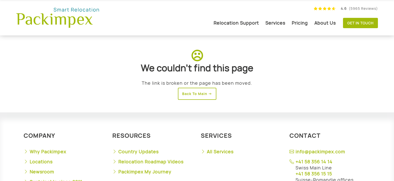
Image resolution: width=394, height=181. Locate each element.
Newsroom (42, 172)
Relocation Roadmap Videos (150, 162)
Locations (41, 162)
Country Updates (138, 152)
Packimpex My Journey (144, 172)
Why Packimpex (48, 152)
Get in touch (360, 23)
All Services (220, 152)
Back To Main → (197, 93)
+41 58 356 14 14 (314, 162)
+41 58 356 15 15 (314, 174)
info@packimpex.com (320, 152)
